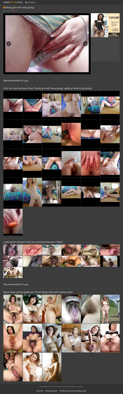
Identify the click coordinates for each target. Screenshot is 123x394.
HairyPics (13, 2)
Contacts (40, 391)
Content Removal (51, 391)
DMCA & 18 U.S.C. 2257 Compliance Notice (73, 391)
